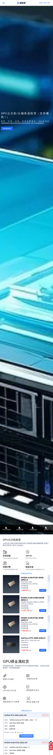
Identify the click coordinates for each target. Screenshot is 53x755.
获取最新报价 (7, 128)
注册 (48, 3)
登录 (45, 3)
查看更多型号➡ (26, 573)
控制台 (41, 3)
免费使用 (42, 590)
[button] (24, 532)
